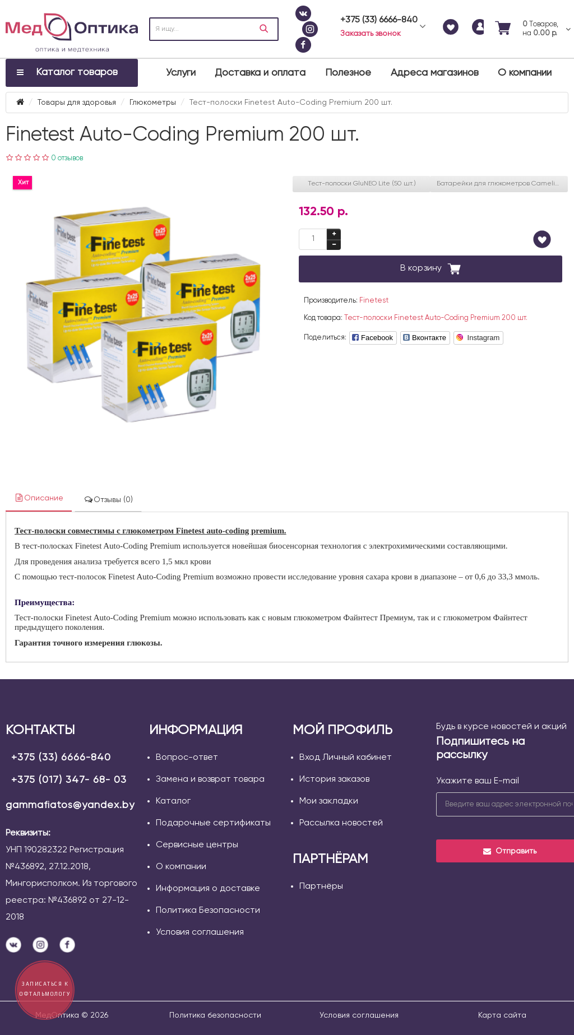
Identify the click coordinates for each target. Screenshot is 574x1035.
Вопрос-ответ (187, 757)
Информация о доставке (208, 888)
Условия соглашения (200, 932)
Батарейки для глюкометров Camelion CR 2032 (502, 183)
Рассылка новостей (341, 823)
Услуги (181, 73)
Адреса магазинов (435, 73)
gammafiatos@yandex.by (70, 805)
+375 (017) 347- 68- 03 (69, 780)
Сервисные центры (197, 845)
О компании (525, 73)
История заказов (334, 779)
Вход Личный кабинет (345, 757)
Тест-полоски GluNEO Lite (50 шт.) (362, 183)
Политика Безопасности (208, 910)
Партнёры (321, 886)
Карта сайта (502, 1015)
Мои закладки (328, 801)
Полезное (348, 73)
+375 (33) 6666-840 (61, 758)
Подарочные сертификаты (213, 823)
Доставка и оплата (260, 73)
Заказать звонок (370, 34)
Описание (38, 498)
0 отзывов (67, 158)
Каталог (173, 801)
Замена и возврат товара (210, 779)
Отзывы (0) (108, 499)
